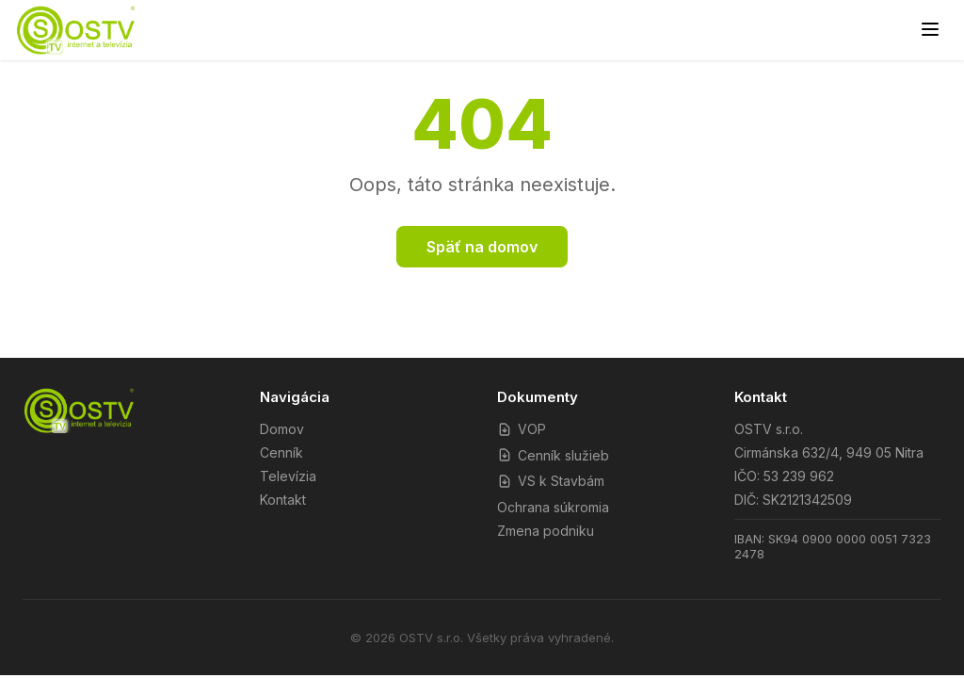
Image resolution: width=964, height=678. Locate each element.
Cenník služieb (553, 455)
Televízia (288, 476)
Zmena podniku (545, 531)
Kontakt (283, 500)
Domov (282, 429)
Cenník (281, 452)
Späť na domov (482, 246)
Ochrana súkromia (553, 507)
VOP (521, 429)
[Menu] (930, 30)
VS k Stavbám (550, 481)
